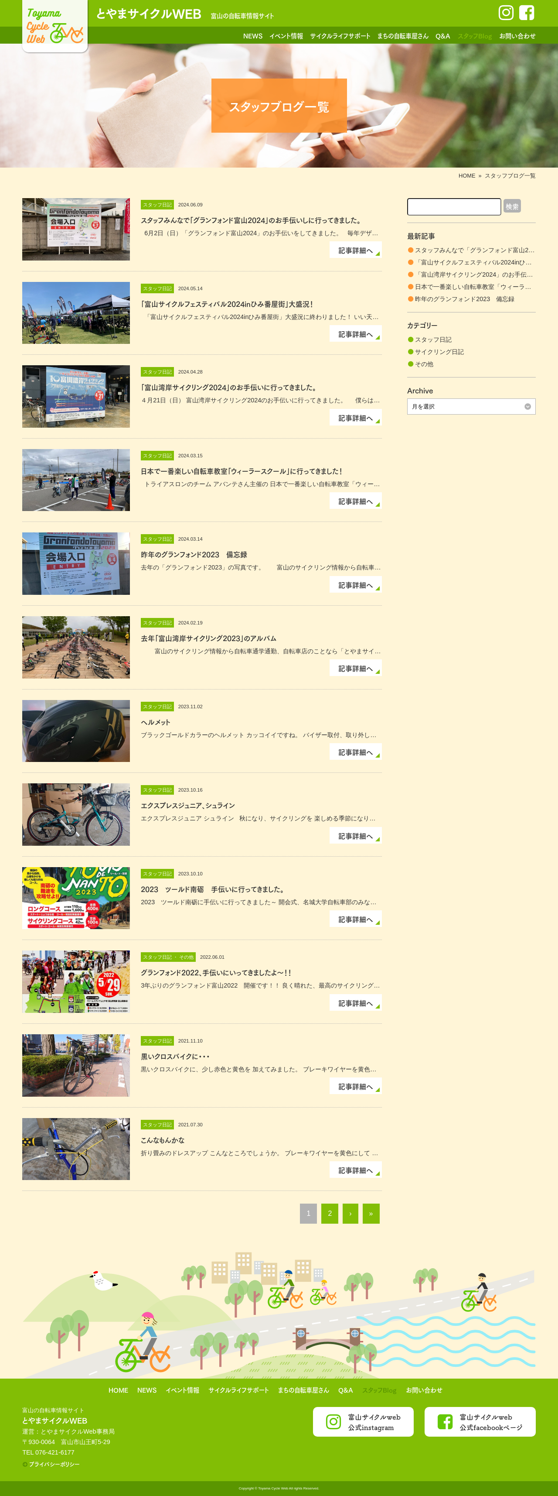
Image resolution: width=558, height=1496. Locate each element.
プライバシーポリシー (54, 1463)
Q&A (443, 35)
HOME (467, 175)
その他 (424, 363)
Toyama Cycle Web (273, 1488)
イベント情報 (286, 35)
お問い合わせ (517, 35)
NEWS (252, 35)
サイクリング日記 (439, 351)
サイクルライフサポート (340, 35)
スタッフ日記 (433, 339)
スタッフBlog (475, 35)
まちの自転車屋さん (403, 35)
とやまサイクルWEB (148, 12)
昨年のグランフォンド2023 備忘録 (464, 298)
